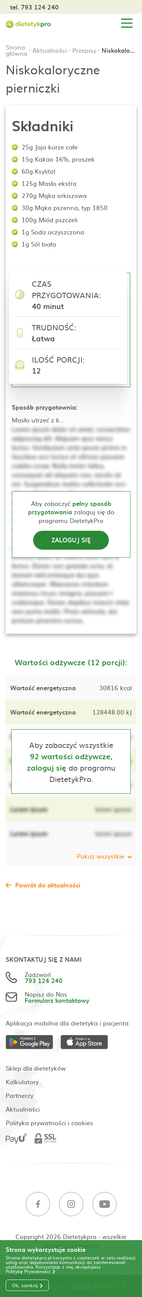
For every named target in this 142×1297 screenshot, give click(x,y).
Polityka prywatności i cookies (49, 1123)
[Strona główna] (28, 23)
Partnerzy (19, 1095)
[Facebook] (38, 1204)
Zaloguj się (71, 540)
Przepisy (84, 50)
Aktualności (50, 50)
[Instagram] (71, 1204)
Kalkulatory (22, 1082)
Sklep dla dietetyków (36, 1068)
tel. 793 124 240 (34, 7)
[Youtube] (104, 1204)
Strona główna (16, 50)
